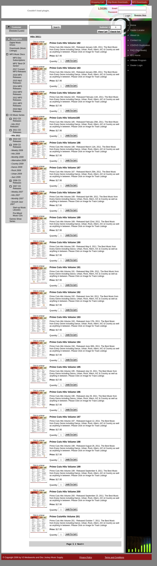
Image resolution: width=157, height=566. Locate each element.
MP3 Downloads (139, 2)
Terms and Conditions (114, 557)
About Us (134, 35)
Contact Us (135, 40)
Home (133, 25)
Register (13, 30)
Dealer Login (136, 65)
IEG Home (135, 55)
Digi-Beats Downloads (118, 2)
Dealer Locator (137, 30)
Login (21, 30)
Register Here (140, 15)
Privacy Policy (86, 557)
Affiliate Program (138, 60)
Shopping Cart (97, 2)
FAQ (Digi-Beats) (138, 50)
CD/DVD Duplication (140, 45)
